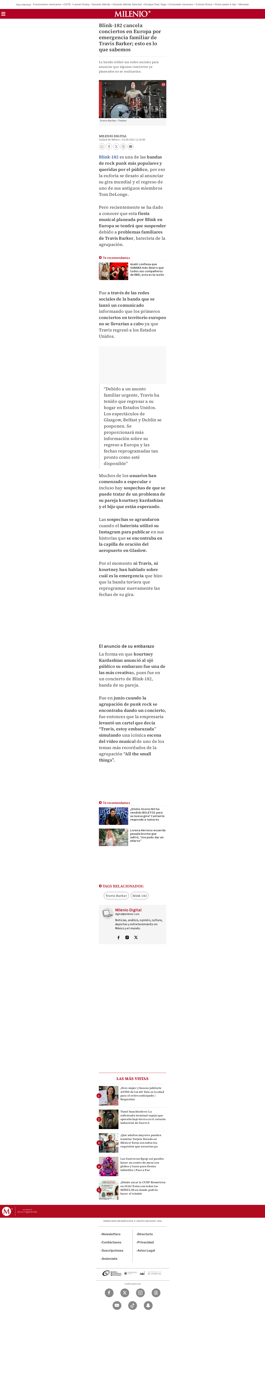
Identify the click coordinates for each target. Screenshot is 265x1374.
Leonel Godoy (81, 4)
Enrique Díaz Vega (155, 4)
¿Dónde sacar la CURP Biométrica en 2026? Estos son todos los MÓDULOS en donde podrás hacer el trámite (143, 1188)
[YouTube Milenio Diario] (117, 1305)
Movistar (244, 4)
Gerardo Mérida (101, 4)
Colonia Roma (204, 4)
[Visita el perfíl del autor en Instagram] (127, 937)
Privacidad (145, 1242)
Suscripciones (113, 1250)
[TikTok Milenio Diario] (132, 1305)
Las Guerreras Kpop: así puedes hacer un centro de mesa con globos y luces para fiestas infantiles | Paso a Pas (142, 1164)
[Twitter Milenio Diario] (124, 1292)
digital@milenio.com (127, 914)
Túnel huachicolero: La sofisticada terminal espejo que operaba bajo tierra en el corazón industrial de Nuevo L (143, 1117)
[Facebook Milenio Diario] (109, 1292)
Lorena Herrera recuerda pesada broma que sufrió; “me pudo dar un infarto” (148, 835)
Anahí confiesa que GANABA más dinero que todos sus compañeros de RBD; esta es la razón (147, 269)
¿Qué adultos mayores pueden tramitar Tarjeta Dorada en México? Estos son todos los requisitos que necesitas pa (140, 1140)
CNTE (67, 4)
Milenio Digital (113, 136)
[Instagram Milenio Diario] (140, 1292)
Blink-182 (109, 157)
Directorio (145, 1234)
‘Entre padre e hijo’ (226, 4)
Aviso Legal (146, 1250)
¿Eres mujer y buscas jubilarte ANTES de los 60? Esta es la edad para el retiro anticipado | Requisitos (142, 1093)
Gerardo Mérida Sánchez (127, 4)
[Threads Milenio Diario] (156, 1292)
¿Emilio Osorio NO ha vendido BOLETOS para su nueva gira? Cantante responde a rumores (147, 814)
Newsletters (111, 1234)
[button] (3, 15)
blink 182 (139, 895)
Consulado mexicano (181, 4)
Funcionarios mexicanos (47, 4)
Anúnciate (109, 1259)
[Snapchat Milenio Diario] (148, 1305)
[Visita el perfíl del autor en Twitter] (136, 937)
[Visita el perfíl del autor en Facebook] (118, 937)
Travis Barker (116, 895)
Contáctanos (112, 1242)
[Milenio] (132, 14)
